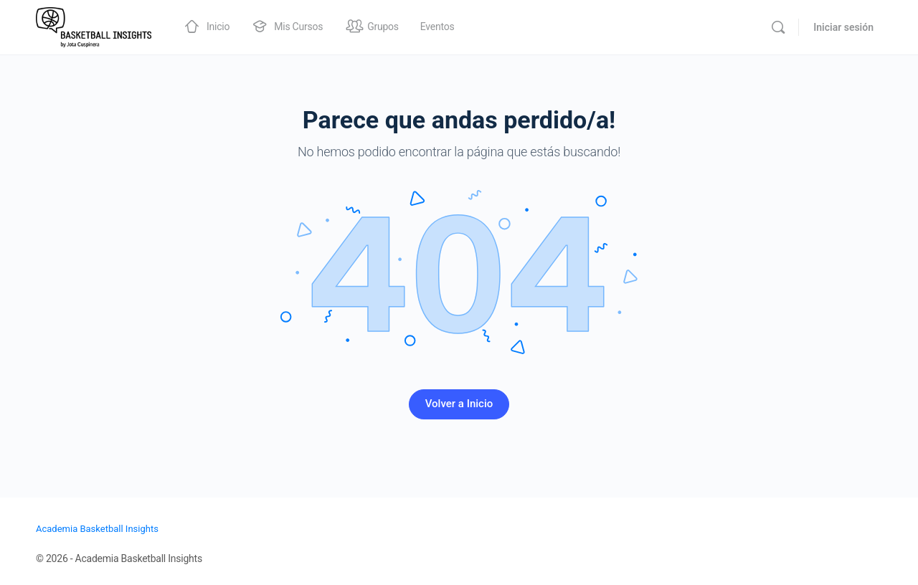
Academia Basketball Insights (97, 528)
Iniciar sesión (843, 27)
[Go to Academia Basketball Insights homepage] (93, 26)
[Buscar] (778, 27)
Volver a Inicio (459, 403)
